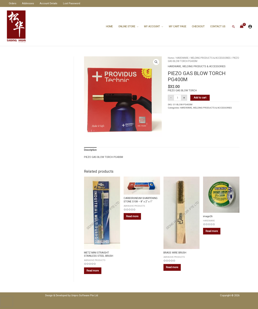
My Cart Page (179, 26)
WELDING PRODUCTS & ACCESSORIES (210, 58)
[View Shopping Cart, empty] (242, 26)
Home (112, 26)
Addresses (27, 3)
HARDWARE (182, 58)
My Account (154, 26)
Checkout (199, 26)
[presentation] (7, 301)
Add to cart (200, 97)
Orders (12, 3)
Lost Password (69, 3)
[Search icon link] (233, 26)
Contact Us (218, 26)
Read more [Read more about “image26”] (212, 231)
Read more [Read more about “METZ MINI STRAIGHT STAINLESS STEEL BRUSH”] (93, 270)
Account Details (47, 3)
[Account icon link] (250, 27)
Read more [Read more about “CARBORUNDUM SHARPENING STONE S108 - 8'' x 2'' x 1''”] (132, 216)
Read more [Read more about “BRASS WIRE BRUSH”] (172, 267)
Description (90, 149)
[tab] (90, 150)
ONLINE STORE (129, 26)
